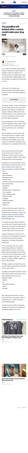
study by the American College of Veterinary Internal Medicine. (14, 214)
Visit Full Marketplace (21, 319)
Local (4, 23)
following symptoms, (7, 169)
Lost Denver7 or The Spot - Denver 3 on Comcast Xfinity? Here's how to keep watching (14, 14)
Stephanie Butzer (11, 61)
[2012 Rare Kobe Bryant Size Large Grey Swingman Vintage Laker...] (14, 332)
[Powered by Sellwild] (24, 407)
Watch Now (24, 2)
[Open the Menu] (2, 2)
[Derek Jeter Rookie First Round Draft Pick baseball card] (14, 375)
